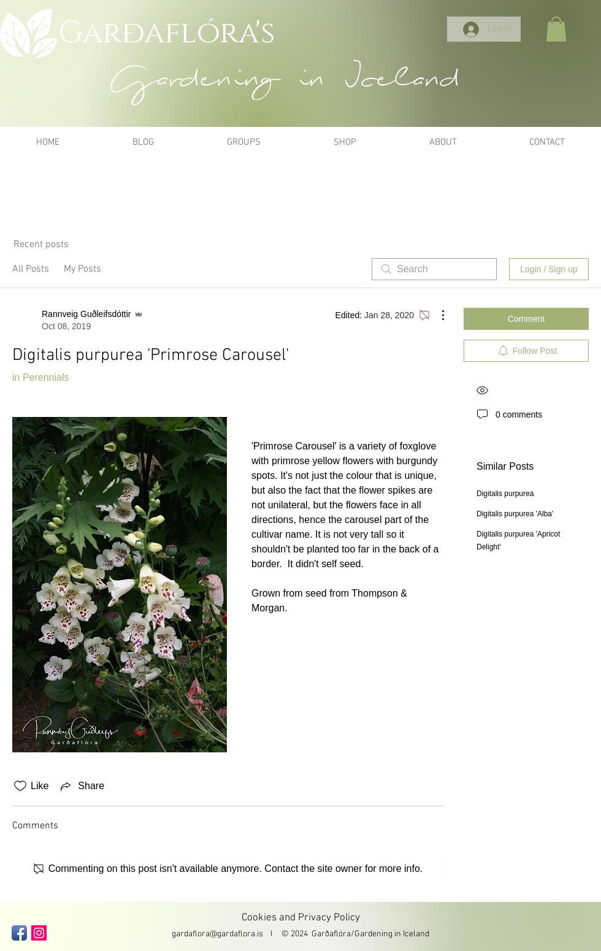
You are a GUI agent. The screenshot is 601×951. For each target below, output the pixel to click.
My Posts (82, 269)
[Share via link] (81, 786)
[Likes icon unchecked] (20, 786)
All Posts (30, 269)
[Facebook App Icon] (19, 933)
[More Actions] (436, 315)
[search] (434, 269)
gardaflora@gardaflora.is (217, 934)
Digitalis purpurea (505, 493)
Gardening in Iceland (391, 934)
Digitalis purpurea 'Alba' (515, 514)
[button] (556, 29)
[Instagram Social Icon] (39, 933)
